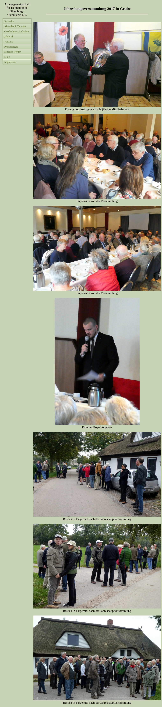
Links (7, 57)
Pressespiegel (11, 46)
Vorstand (8, 41)
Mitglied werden (12, 51)
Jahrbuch (9, 36)
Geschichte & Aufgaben (16, 31)
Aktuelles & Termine (15, 26)
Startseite (9, 21)
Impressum (10, 62)
